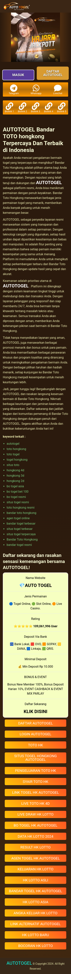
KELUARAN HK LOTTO (35, 869)
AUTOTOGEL (49, 182)
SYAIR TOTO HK (35, 781)
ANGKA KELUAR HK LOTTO (36, 913)
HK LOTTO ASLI (35, 880)
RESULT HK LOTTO (35, 847)
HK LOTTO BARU (35, 935)
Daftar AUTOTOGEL (52, 73)
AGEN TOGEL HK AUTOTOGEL (35, 858)
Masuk (18, 75)
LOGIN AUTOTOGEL (35, 734)
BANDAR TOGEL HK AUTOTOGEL (35, 891)
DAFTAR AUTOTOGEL (35, 723)
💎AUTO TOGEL (35, 585)
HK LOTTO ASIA (35, 902)
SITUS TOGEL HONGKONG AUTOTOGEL (35, 758)
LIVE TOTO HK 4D (35, 803)
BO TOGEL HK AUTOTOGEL (35, 825)
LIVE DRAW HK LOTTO (35, 814)
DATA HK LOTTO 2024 (35, 836)
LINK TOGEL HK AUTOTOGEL (35, 792)
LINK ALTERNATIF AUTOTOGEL (35, 924)
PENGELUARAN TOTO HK (35, 770)
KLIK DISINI (35, 711)
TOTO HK (35, 745)
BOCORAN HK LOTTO (35, 946)
